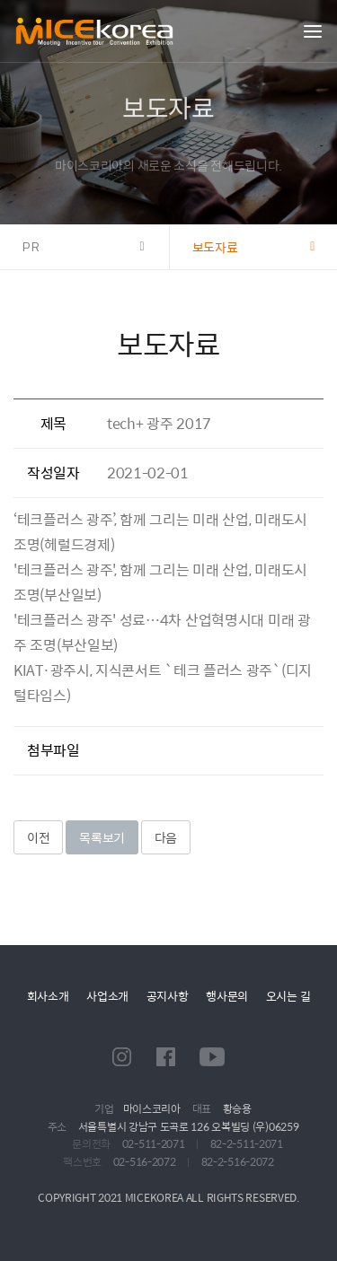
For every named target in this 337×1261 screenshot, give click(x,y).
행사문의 (227, 995)
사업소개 (107, 995)
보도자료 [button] (215, 247)
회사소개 (48, 995)
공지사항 (167, 995)
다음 (166, 837)
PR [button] (31, 246)
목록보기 (102, 837)
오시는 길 (288, 995)
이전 (38, 837)
